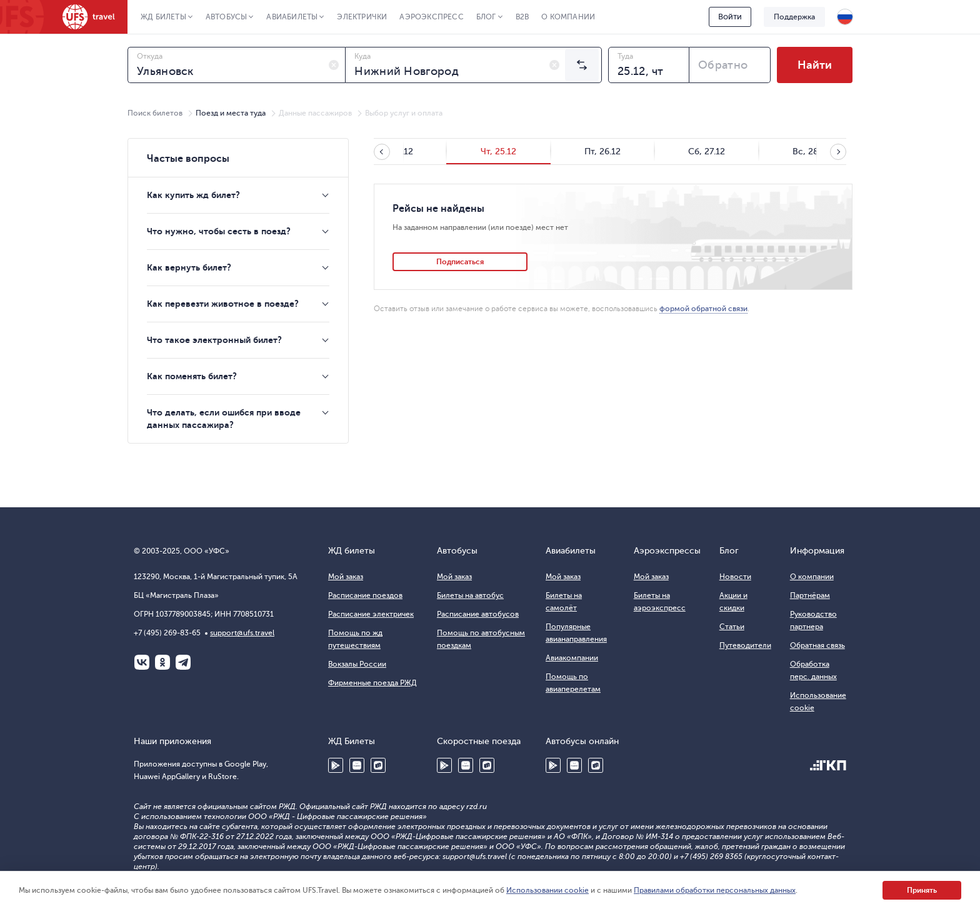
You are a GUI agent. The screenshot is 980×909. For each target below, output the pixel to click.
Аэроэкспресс (431, 16)
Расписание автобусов (478, 614)
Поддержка (794, 16)
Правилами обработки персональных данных (715, 890)
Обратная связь (817, 645)
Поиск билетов (155, 113)
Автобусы (227, 16)
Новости (735, 576)
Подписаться (460, 261)
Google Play (335, 765)
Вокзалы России (357, 664)
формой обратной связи (703, 308)
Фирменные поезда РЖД (372, 682)
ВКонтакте (142, 662)
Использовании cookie (547, 890)
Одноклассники (162, 662)
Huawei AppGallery (356, 765)
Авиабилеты (292, 16)
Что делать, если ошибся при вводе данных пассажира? (224, 418)
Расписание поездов (365, 595)
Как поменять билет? (192, 376)
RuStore (378, 765)
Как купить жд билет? (193, 195)
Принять (922, 890)
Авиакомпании (572, 657)
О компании (568, 16)
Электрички (362, 16)
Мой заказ (345, 576)
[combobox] (236, 65)
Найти (815, 65)
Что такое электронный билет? (214, 340)
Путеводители (745, 645)
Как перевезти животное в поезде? (223, 304)
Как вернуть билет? (189, 267)
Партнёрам (810, 595)
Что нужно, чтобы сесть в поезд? (219, 231)
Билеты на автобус (470, 595)
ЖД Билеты (163, 16)
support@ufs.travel (242, 632)
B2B (522, 16)
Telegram (183, 662)
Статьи (731, 626)
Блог (486, 16)
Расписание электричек (371, 614)
